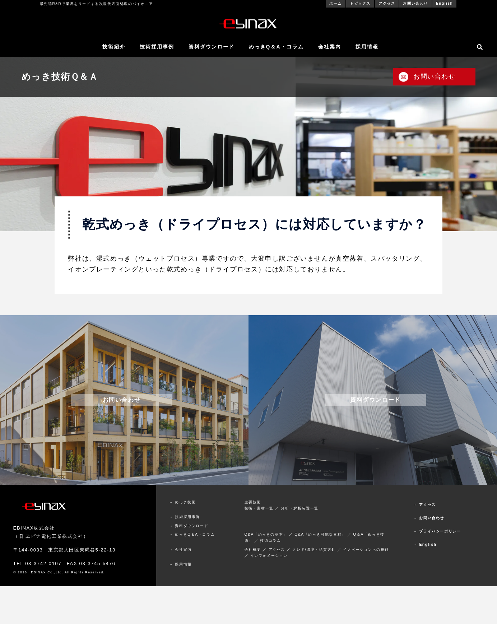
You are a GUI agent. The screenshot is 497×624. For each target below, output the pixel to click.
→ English (424, 544)
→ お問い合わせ (428, 518)
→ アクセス (424, 505)
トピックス (360, 3)
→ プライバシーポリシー (437, 531)
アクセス (386, 3)
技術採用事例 (157, 47)
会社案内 (329, 47)
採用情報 (367, 47)
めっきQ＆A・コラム (276, 47)
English (444, 3)
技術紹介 (113, 47)
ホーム (335, 3)
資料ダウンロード (211, 47)
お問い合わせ (415, 3)
